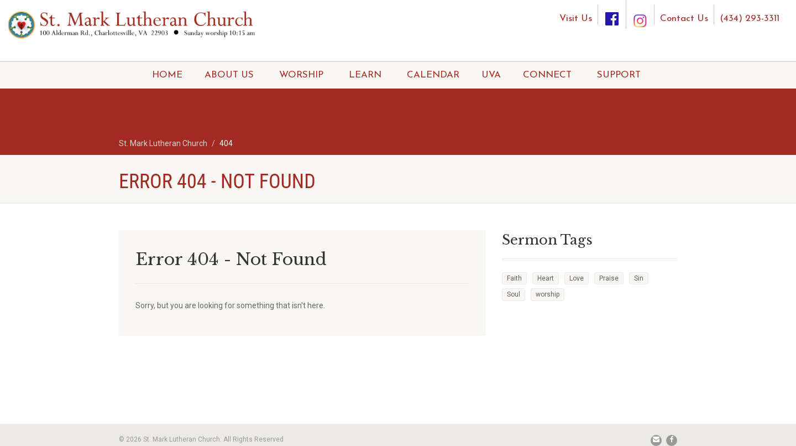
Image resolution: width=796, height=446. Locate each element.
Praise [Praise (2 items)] (609, 278)
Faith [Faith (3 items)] (514, 278)
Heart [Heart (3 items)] (545, 278)
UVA (491, 75)
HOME (167, 75)
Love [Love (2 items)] (576, 278)
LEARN (365, 75)
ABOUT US (229, 75)
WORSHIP (301, 75)
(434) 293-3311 (749, 18)
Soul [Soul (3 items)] (513, 294)
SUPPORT (619, 75)
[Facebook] (612, 14)
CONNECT (547, 75)
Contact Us (684, 18)
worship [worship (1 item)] (547, 294)
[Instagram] (640, 10)
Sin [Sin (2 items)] (638, 278)
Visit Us (575, 18)
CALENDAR (433, 75)
